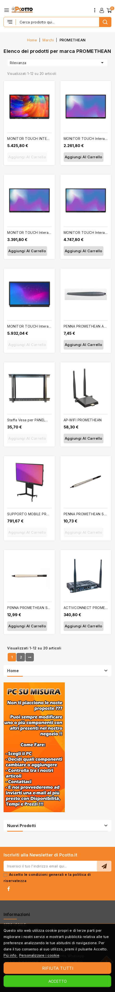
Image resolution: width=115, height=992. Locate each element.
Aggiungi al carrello (27, 157)
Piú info (11, 955)
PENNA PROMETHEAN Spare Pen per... (40, 608)
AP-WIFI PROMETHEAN (83, 420)
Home (13, 670)
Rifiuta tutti (57, 968)
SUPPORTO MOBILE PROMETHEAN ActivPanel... (47, 514)
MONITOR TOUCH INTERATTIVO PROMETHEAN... (48, 139)
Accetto (57, 981)
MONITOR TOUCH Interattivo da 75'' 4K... (42, 232)
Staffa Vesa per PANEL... (27, 420)
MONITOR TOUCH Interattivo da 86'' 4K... (42, 326)
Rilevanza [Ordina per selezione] (57, 63)
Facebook (10, 890)
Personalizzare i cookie (39, 955)
